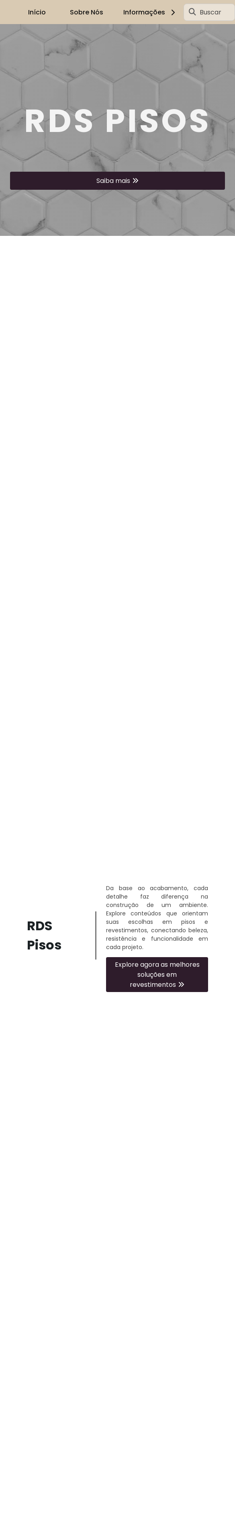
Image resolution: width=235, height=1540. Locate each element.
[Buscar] (192, 12)
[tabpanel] (117, 130)
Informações (150, 12)
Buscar (210, 12)
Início (37, 12)
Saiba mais (113, 180)
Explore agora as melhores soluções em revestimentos (157, 974)
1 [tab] (118, 226)
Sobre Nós (86, 12)
